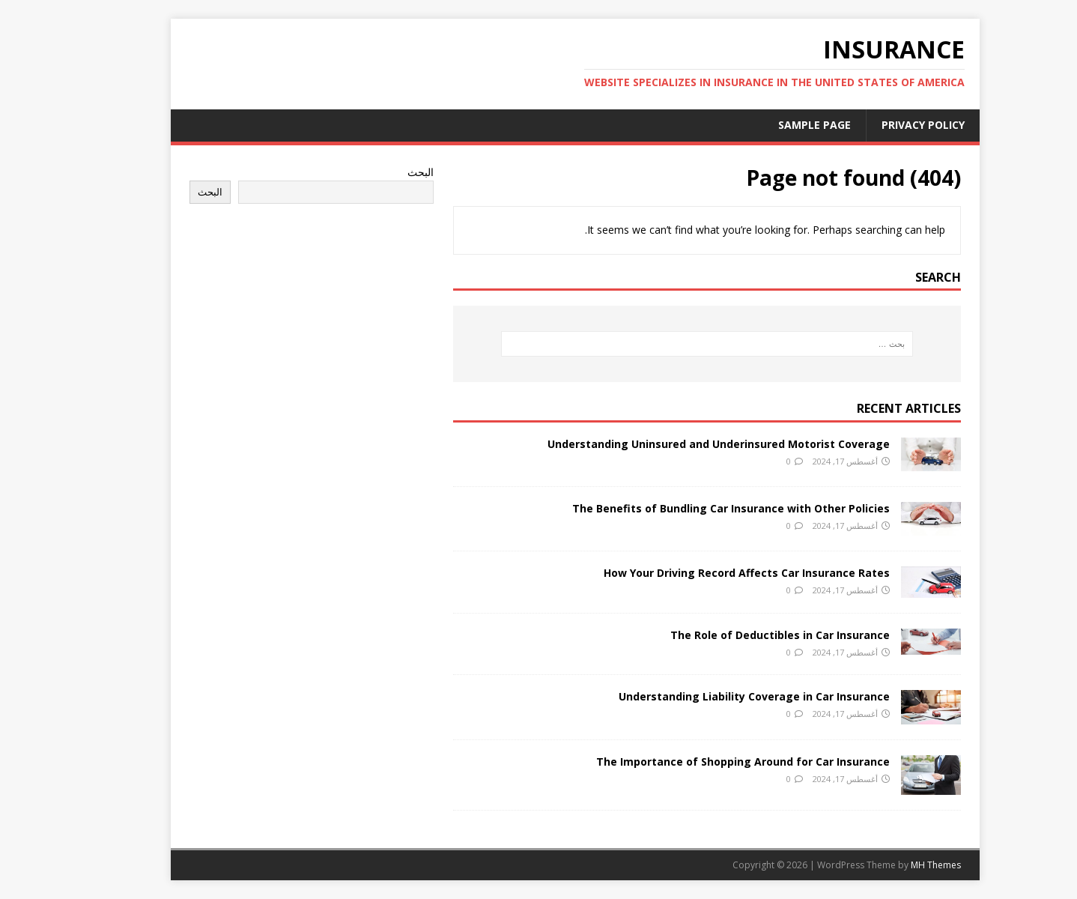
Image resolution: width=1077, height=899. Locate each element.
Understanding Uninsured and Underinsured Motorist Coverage (682, 444)
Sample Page (777, 125)
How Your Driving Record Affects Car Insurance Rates (710, 573)
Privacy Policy (886, 125)
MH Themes (899, 865)
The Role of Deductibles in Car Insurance (743, 635)
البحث (384, 172)
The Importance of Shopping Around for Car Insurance (706, 761)
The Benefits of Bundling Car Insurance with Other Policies (694, 508)
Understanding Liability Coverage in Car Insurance (717, 696)
